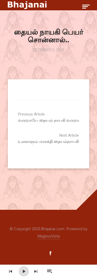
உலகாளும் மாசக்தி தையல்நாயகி (40, 138)
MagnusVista (49, 236)
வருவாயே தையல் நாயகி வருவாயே (57, 117)
